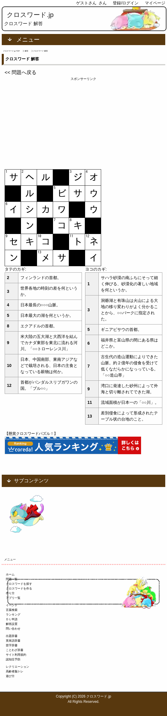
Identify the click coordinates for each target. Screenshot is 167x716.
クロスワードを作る (19, 588)
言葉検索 (11, 609)
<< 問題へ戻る (20, 72)
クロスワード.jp (30, 14)
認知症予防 (13, 659)
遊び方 (10, 676)
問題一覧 (11, 579)
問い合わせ (13, 628)
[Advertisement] (84, 122)
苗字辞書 (11, 645)
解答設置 (11, 624)
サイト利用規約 (16, 654)
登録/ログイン (125, 3)
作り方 (10, 593)
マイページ (155, 3)
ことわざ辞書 (14, 650)
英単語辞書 (13, 640)
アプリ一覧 (13, 597)
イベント (11, 605)
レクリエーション (17, 666)
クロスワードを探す (19, 583)
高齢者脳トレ (14, 671)
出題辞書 (11, 636)
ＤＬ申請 (11, 619)
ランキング (13, 614)
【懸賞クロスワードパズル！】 (31, 433)
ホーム (10, 574)
